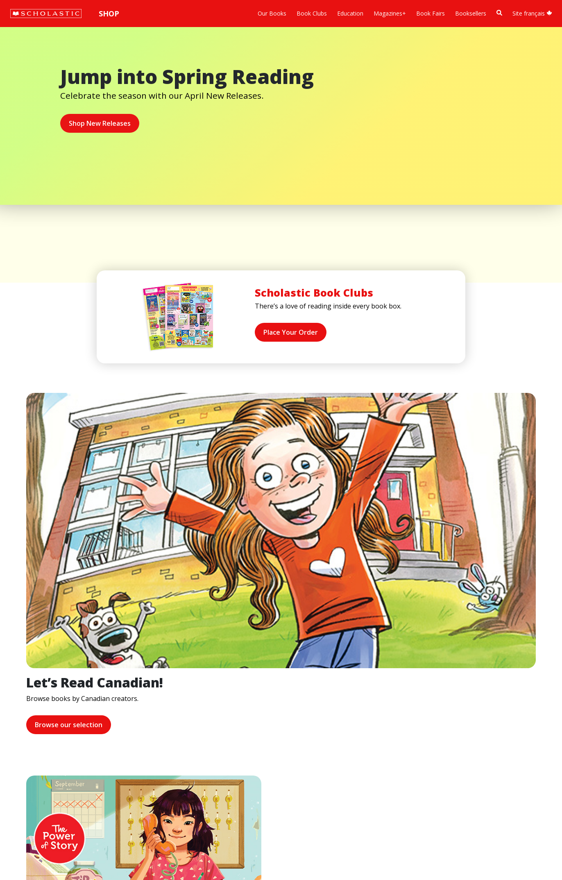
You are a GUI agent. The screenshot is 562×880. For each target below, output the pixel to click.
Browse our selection (43, 576)
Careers (25, 771)
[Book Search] (499, 13)
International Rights (139, 692)
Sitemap (25, 841)
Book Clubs (312, 13)
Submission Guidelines (44, 781)
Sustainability (32, 761)
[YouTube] (290, 693)
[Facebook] (274, 693)
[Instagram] (259, 693)
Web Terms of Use (109, 841)
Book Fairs (430, 13)
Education (350, 13)
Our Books (272, 13)
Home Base (210, 692)
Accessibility (30, 731)
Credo (23, 702)
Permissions (129, 702)
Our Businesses (35, 712)
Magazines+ (390, 13)
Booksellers (470, 13)
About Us (27, 692)
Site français (532, 13)
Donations (29, 741)
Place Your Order (290, 332)
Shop (109, 13)
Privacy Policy (60, 841)
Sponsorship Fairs (38, 751)
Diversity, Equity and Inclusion (54, 722)
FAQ (119, 712)
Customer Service (278, 704)
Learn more (302, 585)
